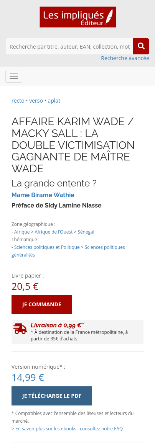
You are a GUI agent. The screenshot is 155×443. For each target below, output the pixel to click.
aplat (54, 100)
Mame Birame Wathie (43, 195)
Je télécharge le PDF (51, 395)
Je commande (41, 304)
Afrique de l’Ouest (54, 232)
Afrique (22, 232)
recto (18, 100)
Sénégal (86, 232)
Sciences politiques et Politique (47, 247)
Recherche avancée (125, 58)
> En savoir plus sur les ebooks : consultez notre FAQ (67, 428)
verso (36, 100)
